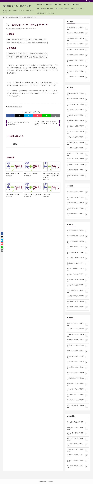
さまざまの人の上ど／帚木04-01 (77, 110)
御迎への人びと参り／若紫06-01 (77, 351)
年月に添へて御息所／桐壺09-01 (77, 72)
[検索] (89, 1)
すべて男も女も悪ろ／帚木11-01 (77, 148)
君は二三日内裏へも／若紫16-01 (77, 406)
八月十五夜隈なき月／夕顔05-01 (77, 253)
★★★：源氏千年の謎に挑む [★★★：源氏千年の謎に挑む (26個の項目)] (16, 39)
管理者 (15, 144)
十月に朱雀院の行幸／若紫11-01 (77, 379)
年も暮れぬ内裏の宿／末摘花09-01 (77, 466)
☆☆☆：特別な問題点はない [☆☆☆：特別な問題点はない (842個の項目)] (37, 42)
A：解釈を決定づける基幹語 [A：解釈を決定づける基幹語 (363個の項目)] (16, 53)
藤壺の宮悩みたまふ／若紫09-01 (77, 368)
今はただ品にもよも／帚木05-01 (77, 116)
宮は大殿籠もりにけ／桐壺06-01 (77, 55)
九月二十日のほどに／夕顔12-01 (77, 291)
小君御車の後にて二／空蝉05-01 (77, 214)
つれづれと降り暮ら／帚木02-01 (77, 99)
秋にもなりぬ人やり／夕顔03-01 (77, 242)
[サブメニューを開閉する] (87, 28)
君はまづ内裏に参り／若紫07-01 (77, 357)
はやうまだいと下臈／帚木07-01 (77, 126)
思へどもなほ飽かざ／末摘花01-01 (77, 422)
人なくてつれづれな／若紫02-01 (77, 329)
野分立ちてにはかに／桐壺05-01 (77, 50)
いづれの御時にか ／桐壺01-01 (77, 28)
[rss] (87, 1)
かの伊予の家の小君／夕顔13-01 (77, 296)
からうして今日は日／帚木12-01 (77, 154)
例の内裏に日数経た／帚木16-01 (77, 176)
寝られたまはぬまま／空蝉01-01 (77, 192)
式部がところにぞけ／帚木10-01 (77, 143)
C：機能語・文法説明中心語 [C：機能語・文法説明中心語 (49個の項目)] (16, 57)
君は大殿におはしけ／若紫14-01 (77, 395)
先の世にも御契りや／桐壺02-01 (77, 33)
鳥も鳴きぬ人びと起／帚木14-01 (77, 165)
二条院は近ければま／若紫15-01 (77, 400)
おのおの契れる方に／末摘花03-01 (77, 433)
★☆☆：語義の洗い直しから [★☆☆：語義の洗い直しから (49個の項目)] (16, 42)
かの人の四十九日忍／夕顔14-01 (77, 302)
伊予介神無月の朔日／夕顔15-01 (77, 307)
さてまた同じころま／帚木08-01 (77, 132)
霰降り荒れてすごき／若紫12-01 (77, 384)
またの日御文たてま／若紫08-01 (77, 362)
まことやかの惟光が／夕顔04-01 (77, 247)
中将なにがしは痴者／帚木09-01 (77, 137)
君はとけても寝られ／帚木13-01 (77, 159)
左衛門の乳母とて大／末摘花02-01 (77, 428)
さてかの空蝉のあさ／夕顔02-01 (77, 236)
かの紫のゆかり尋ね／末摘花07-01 (77, 455)
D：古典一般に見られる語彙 (14, 28)
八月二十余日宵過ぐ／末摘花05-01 (77, 444)
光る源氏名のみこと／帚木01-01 (77, 94)
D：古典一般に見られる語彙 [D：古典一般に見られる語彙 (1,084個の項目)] (37, 57)
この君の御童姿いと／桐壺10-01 (77, 77)
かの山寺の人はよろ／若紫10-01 (77, 373)
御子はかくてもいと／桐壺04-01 (77, 44)
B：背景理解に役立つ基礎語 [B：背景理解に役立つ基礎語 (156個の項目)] (37, 53)
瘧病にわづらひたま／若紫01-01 (77, 324)
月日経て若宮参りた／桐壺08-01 (77, 66)
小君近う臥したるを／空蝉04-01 (77, 209)
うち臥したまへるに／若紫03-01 (77, 335)
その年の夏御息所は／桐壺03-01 (77, 39)
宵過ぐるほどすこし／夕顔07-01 (77, 263)
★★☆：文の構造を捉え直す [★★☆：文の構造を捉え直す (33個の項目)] (36, 39)
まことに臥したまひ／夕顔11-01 (77, 285)
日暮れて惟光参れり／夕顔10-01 (77, 280)
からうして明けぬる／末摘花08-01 (77, 461)
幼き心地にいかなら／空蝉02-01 (77, 198)
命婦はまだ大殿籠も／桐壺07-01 (77, 61)
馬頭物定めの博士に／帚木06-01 (77, 121)
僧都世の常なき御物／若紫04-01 (77, 340)
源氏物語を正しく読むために (17, 6)
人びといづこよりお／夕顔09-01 (77, 274)
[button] (10, 115)
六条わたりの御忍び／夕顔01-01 (77, 231)
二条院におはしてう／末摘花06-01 (77, 450)
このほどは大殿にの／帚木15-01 (77, 170)
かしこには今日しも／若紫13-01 (77, 389)
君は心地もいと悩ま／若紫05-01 (77, 346)
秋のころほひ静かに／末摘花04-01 (77, 439)
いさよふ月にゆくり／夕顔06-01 (77, 258)
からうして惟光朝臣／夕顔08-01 (77, 269)
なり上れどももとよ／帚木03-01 (77, 105)
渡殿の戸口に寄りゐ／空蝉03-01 (77, 203)
